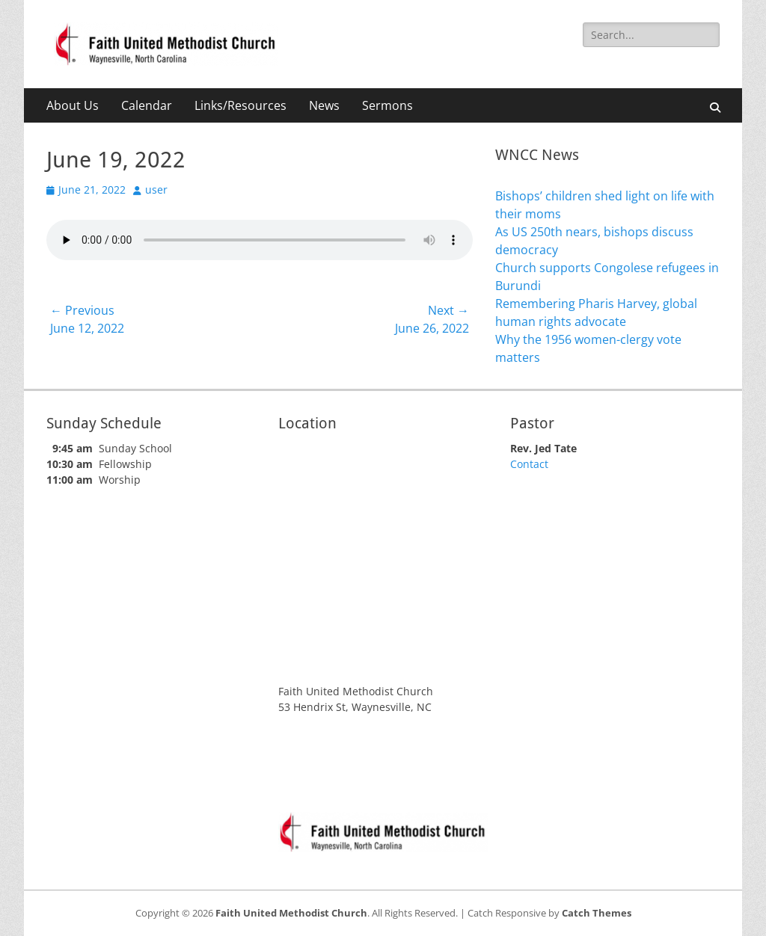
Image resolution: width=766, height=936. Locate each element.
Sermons (387, 105)
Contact (529, 464)
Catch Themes (596, 913)
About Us (72, 105)
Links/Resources (240, 105)
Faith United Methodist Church (291, 913)
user (156, 189)
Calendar (146, 105)
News (324, 105)
